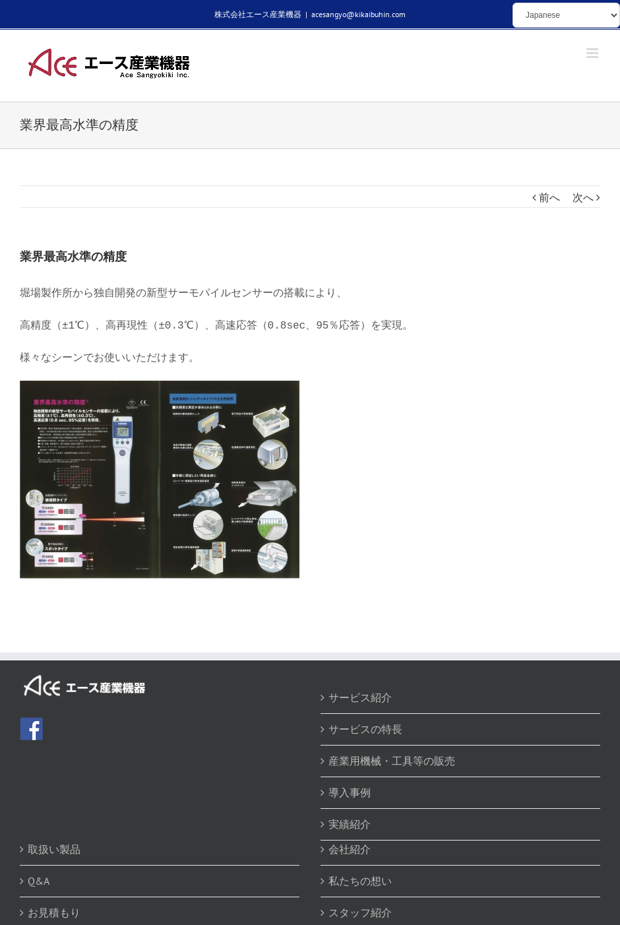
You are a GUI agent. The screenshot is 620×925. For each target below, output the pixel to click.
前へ (549, 197)
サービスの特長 (365, 725)
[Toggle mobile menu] (593, 53)
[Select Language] (566, 15)
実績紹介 (349, 820)
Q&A (38, 876)
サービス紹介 (360, 693)
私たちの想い (360, 876)
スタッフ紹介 (360, 908)
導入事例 (349, 788)
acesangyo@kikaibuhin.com (358, 14)
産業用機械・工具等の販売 (391, 756)
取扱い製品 (54, 845)
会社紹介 (349, 845)
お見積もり (54, 908)
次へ (583, 197)
